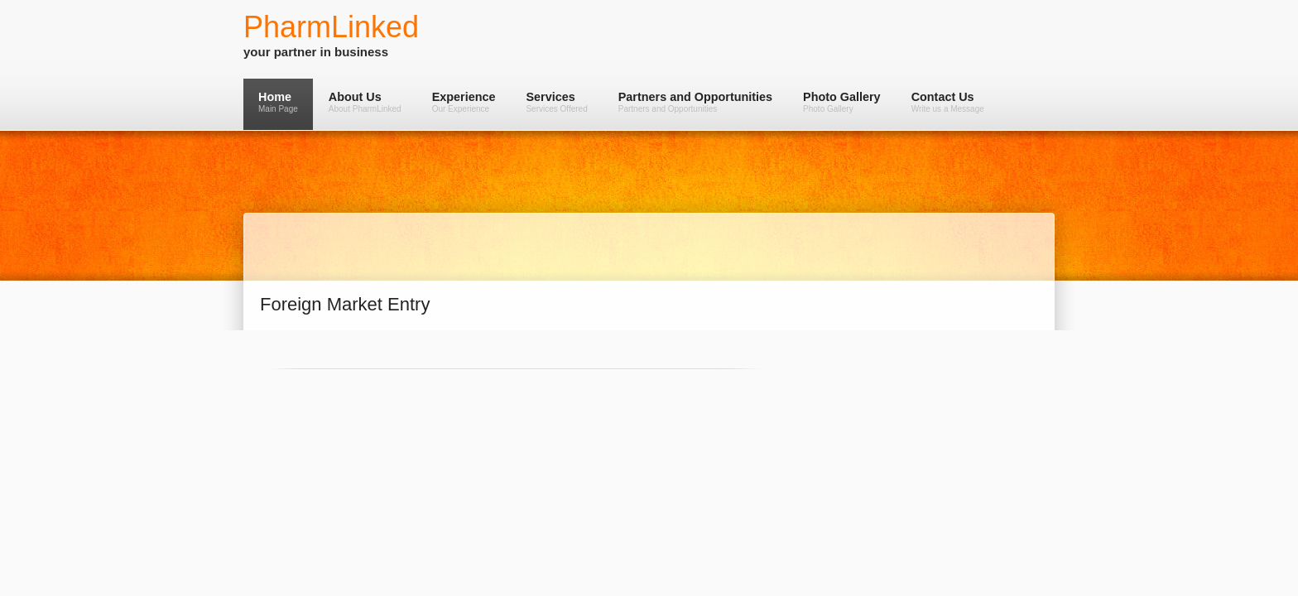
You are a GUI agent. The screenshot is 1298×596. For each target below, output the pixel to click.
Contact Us (947, 101)
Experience (464, 101)
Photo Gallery (842, 101)
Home (278, 101)
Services (556, 101)
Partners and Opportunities (695, 101)
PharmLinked (331, 27)
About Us (365, 101)
